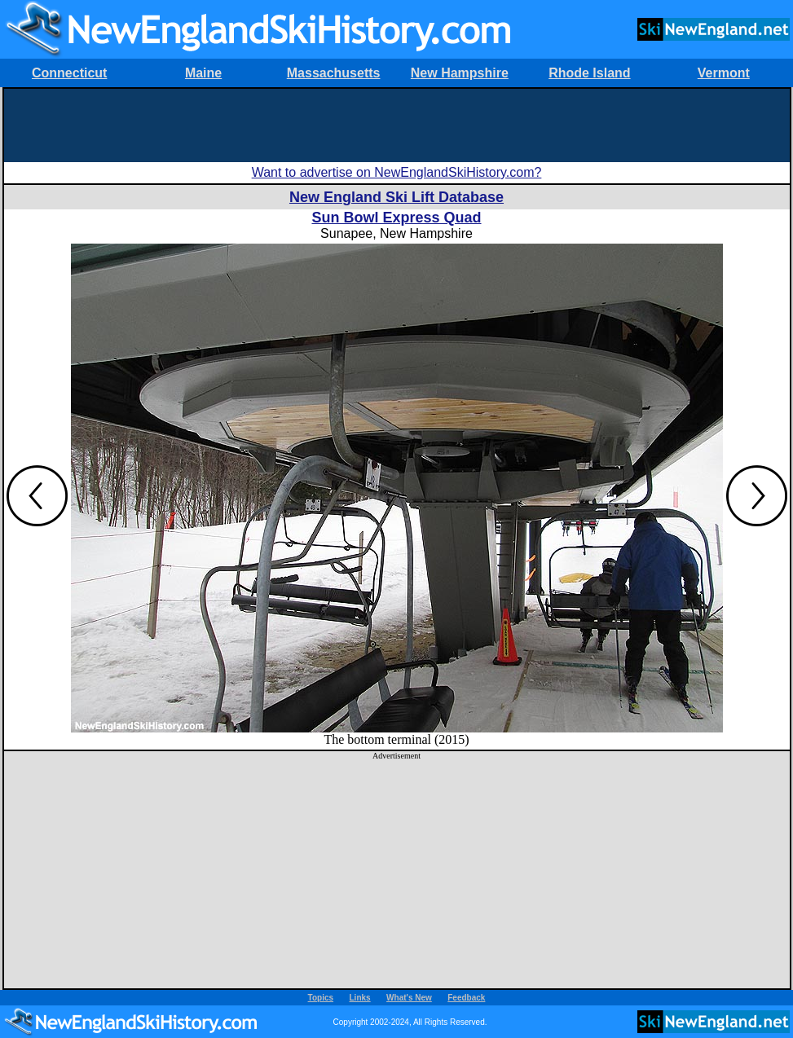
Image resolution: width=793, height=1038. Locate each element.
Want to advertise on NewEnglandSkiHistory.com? (397, 172)
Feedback (466, 997)
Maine (203, 73)
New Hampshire (460, 73)
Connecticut (69, 73)
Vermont (724, 73)
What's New (409, 997)
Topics (320, 997)
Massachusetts (334, 73)
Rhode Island (589, 73)
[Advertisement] (397, 125)
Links (360, 997)
